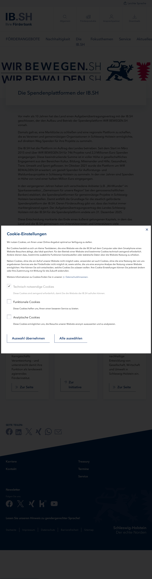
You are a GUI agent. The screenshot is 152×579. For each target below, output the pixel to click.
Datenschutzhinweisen (77, 277)
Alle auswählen (70, 338)
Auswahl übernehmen (28, 338)
